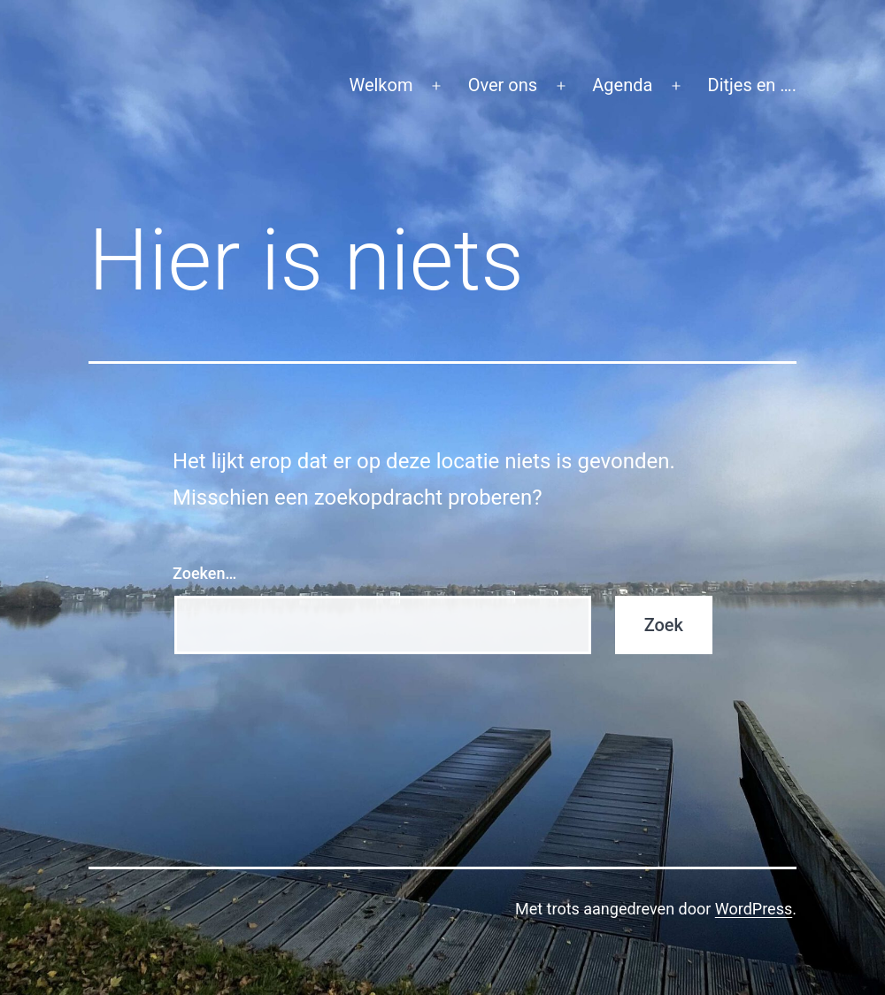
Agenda (622, 85)
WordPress (753, 908)
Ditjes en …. (752, 85)
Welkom (380, 85)
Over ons (502, 85)
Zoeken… (204, 573)
